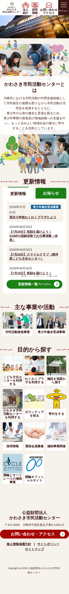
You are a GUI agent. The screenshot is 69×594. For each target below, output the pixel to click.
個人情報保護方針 (19, 544)
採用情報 (35, 11)
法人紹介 (25, 11)
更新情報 (18, 193)
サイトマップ (34, 549)
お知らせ (51, 193)
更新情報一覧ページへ (34, 284)
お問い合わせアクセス (49, 11)
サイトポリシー (48, 544)
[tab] (18, 193)
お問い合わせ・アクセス (33, 534)
